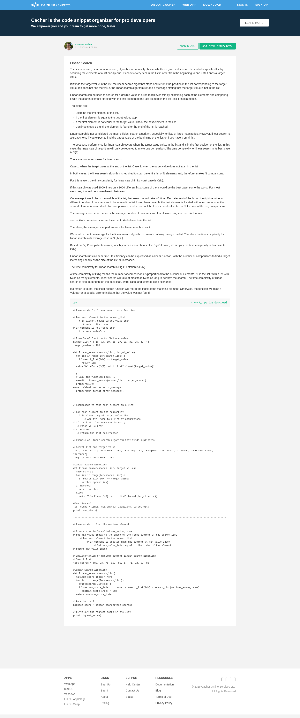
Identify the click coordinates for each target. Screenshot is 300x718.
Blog (158, 692)
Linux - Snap (72, 707)
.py (75, 302)
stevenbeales (83, 44)
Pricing (105, 702)
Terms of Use (163, 697)
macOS (68, 692)
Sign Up (261, 4)
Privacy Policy (163, 702)
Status (129, 697)
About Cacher (163, 4)
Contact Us (132, 692)
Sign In (242, 4)
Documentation (164, 687)
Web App (189, 4)
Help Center (133, 687)
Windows (69, 697)
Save (217, 46)
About (104, 697)
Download (212, 4)
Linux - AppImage (75, 702)
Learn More (254, 22)
